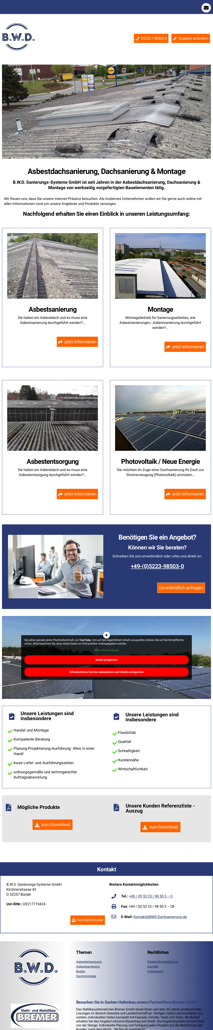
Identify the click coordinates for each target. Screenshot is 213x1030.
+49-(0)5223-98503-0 (157, 566)
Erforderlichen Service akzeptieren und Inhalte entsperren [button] (106, 671)
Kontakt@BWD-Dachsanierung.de (160, 917)
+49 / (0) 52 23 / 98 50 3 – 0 (150, 896)
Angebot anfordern (190, 38)
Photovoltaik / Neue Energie (160, 461)
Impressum (155, 971)
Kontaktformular (87, 920)
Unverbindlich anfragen (181, 587)
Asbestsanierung (53, 309)
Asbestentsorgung (53, 461)
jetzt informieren (77, 342)
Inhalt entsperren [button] (106, 659)
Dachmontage (86, 976)
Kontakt (152, 966)
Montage (160, 309)
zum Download (52, 824)
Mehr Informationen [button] (106, 650)
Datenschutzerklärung (162, 962)
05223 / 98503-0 (151, 38)
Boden (80, 971)
